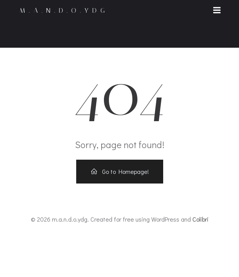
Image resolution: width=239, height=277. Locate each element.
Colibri (200, 219)
